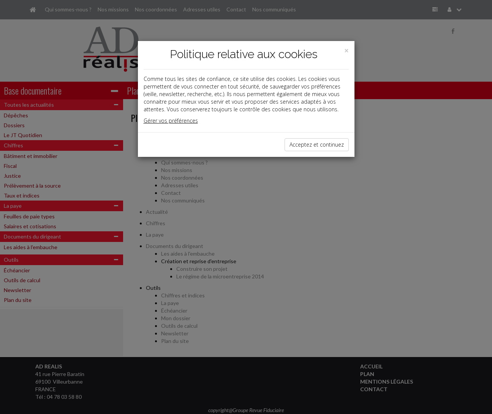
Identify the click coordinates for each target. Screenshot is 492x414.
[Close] (346, 51)
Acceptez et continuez (317, 144)
